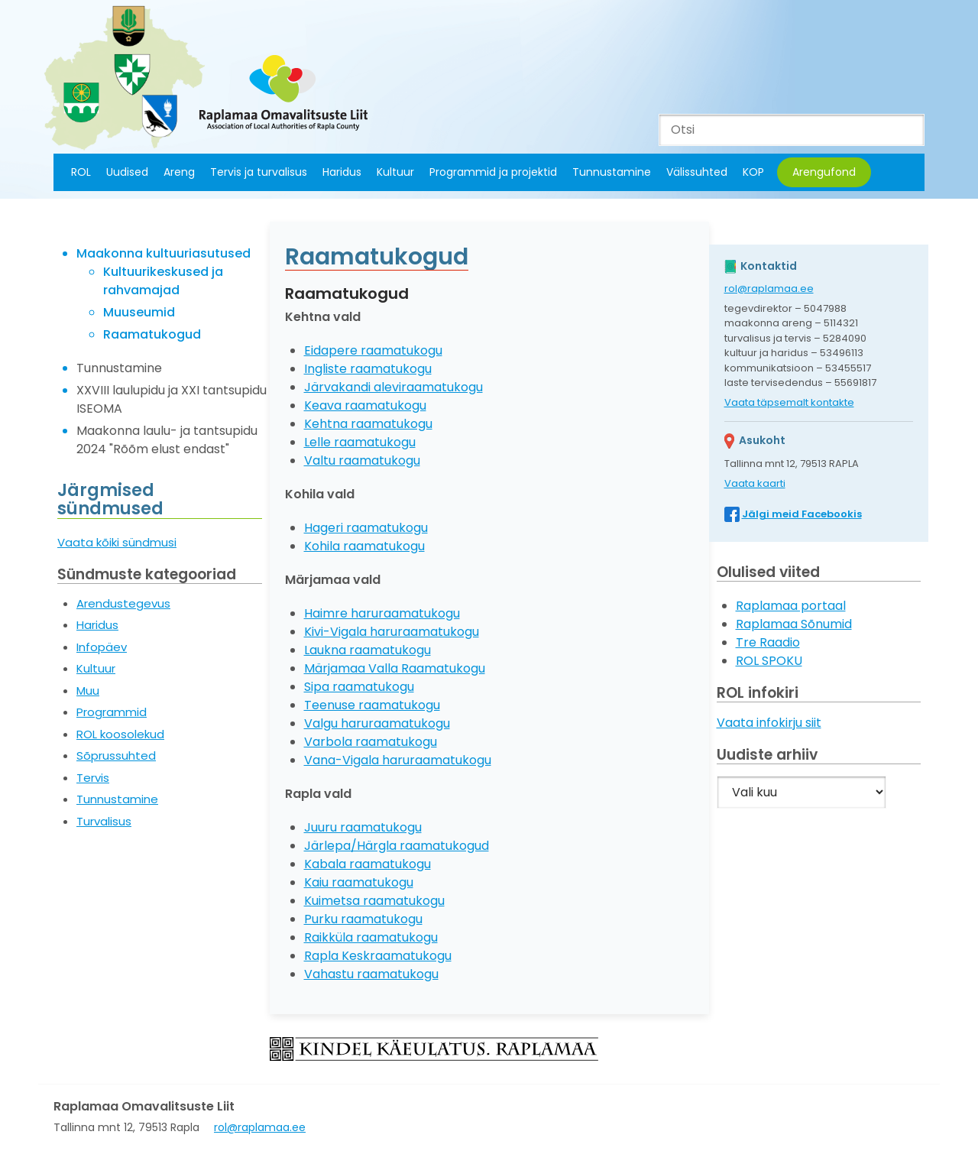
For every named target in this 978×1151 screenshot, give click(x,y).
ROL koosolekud (120, 734)
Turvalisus (103, 821)
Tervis (92, 778)
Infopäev (101, 647)
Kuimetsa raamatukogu (374, 900)
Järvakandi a (342, 387)
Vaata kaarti (754, 483)
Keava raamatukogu (365, 405)
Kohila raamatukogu (364, 546)
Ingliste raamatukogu (368, 369)
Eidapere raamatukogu (373, 350)
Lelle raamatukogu (360, 442)
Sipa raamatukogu (359, 686)
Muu (87, 690)
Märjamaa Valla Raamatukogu (394, 668)
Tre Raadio (768, 642)
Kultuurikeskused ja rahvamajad (163, 281)
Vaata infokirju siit (769, 722)
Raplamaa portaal (791, 605)
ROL (81, 172)
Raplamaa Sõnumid (794, 624)
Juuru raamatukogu (363, 827)
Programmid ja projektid (493, 172)
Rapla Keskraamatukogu (378, 956)
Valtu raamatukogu (362, 460)
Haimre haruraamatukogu (382, 613)
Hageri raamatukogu (366, 528)
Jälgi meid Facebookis (802, 514)
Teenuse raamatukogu (372, 705)
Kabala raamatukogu (367, 864)
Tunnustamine (611, 172)
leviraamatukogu (432, 387)
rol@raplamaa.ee (769, 288)
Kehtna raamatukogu (368, 424)
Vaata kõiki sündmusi (116, 542)
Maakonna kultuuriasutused (163, 253)
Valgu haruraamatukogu (377, 723)
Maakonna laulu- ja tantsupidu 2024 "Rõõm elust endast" (166, 440)
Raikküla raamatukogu (371, 937)
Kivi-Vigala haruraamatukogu (391, 631)
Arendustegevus (123, 603)
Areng (179, 172)
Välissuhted (696, 172)
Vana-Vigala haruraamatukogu (397, 760)
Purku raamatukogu (363, 919)
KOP (753, 172)
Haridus (341, 172)
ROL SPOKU (769, 661)
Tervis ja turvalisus (258, 172)
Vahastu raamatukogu (371, 974)
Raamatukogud (152, 334)
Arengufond (824, 172)
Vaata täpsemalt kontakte (789, 402)
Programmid (111, 712)
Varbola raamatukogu (370, 742)
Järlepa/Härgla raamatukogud (396, 845)
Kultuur (395, 172)
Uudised (127, 172)
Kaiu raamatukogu (358, 882)
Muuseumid (139, 312)
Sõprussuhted (116, 755)
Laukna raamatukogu (367, 650)
